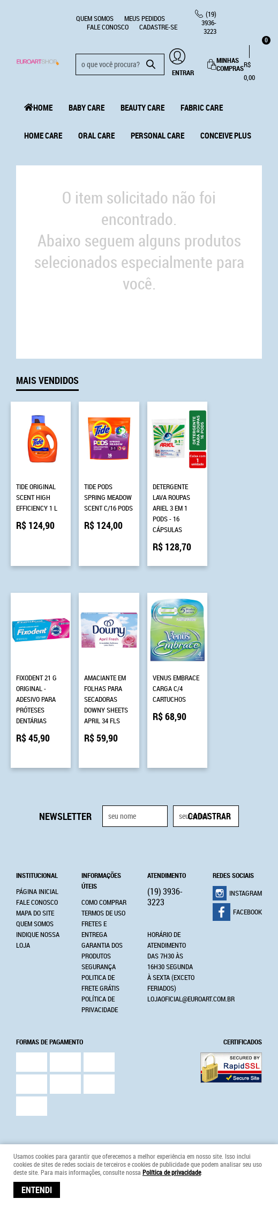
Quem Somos (95, 18)
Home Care (43, 135)
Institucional (37, 850)
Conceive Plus (225, 135)
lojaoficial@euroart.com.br (191, 973)
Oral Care (96, 135)
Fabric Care (202, 107)
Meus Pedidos (144, 18)
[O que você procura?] (151, 64)
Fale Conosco (108, 27)
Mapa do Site (35, 887)
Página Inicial (37, 866)
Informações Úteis (101, 855)
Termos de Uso (103, 887)
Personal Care (157, 135)
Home (42, 107)
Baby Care (86, 107)
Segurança (98, 941)
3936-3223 (208, 22)
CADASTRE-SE (158, 27)
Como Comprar (103, 877)
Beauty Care (142, 107)
